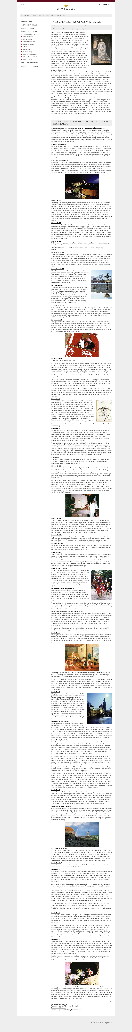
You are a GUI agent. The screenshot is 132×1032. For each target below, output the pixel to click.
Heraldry (25, 46)
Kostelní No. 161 (78, 612)
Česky (99, 4)
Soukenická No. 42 (57, 305)
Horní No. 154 (56, 552)
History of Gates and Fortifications (32, 57)
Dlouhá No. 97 (56, 519)
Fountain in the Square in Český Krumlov (90, 128)
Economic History (27, 52)
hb (111, 1001)
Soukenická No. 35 (57, 252)
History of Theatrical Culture (88, 26)
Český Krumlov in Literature (58, 15)
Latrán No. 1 (55, 633)
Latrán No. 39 (55, 790)
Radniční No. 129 (57, 543)
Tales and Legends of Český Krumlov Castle (64, 1006)
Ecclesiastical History (28, 36)
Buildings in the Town (29, 63)
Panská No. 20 (56, 201)
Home (21, 15)
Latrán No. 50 (55, 870)
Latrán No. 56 (55, 913)
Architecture (56, 26)
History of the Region (29, 66)
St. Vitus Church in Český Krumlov (62, 589)
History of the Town (30, 15)
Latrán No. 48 (55, 848)
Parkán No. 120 (56, 535)
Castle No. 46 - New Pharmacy (61, 806)
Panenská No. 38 (57, 285)
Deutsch (104, 4)
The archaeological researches (31, 34)
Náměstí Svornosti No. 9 (59, 161)
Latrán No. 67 (55, 940)
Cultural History (43, 15)
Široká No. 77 (55, 399)
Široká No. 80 (55, 429)
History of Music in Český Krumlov (62, 29)
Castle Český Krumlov (29, 25)
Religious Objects (27, 39)
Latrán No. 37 (55, 740)
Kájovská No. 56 (56, 320)
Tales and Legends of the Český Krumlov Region (66, 1010)
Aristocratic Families (28, 44)
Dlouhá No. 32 (56, 241)
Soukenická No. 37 (57, 269)
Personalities (26, 22)
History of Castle (28, 28)
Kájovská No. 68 (56, 358)
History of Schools (27, 59)
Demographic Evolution (29, 41)
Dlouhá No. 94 (56, 466)
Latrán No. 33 (55, 863)
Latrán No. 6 (55, 692)
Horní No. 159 (56, 568)
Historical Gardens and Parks (30, 54)
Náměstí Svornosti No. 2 (59, 144)
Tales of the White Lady (58, 1008)
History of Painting (79, 29)
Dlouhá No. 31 (56, 223)
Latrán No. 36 (55, 722)
